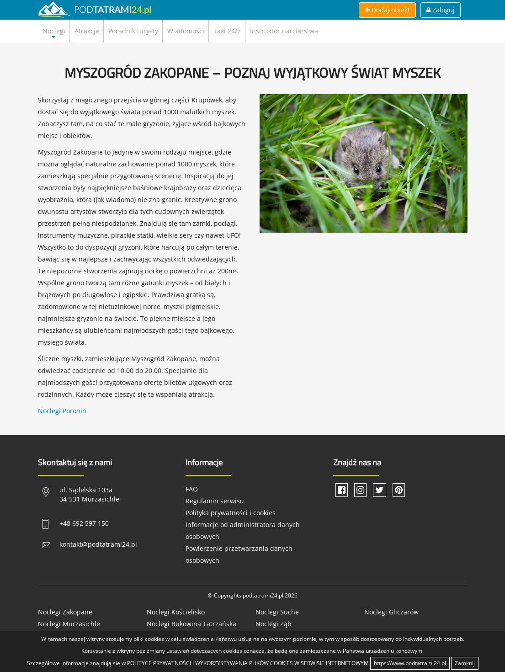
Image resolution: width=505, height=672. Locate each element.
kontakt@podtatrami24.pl (98, 544)
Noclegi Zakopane (65, 612)
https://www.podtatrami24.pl (410, 663)
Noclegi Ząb (273, 623)
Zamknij (465, 663)
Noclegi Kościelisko (176, 612)
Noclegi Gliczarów (391, 612)
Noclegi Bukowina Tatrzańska (191, 623)
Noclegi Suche (277, 612)
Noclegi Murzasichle (69, 623)
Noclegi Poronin (62, 410)
